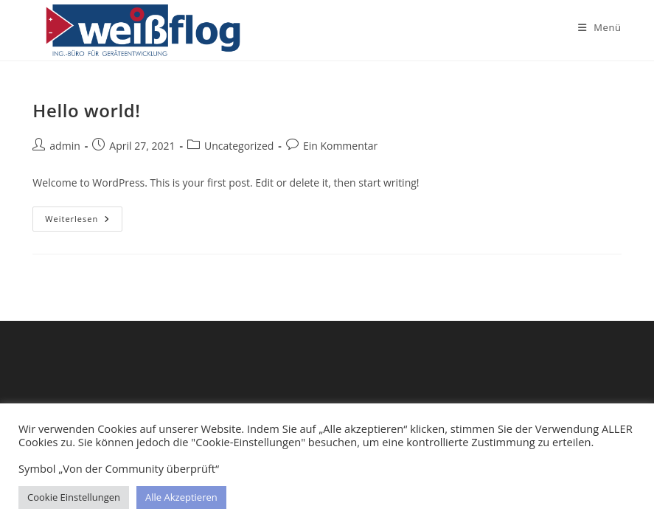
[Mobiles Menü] (600, 27)
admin (64, 146)
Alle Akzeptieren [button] (181, 497)
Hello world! (86, 110)
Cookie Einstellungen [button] (73, 497)
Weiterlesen (83, 222)
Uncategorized (239, 146)
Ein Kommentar (340, 146)
